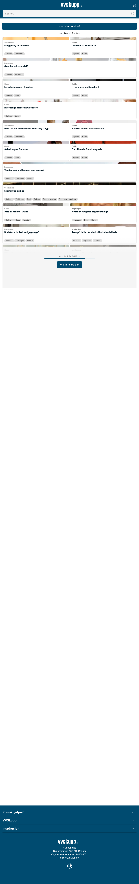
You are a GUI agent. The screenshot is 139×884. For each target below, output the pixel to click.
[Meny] (6, 5)
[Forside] (71, 5)
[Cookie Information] (69, 869)
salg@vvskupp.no (69, 861)
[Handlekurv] (134, 5)
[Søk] (133, 13)
